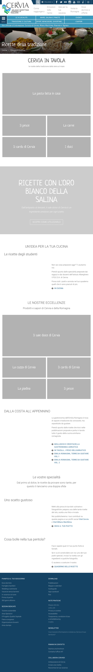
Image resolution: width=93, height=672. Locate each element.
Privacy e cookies (54, 611)
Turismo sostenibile (9, 611)
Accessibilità (52, 614)
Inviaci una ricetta (54, 665)
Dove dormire (6, 583)
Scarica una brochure (56, 649)
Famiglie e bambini (8, 586)
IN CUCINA (58, 288)
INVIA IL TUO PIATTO (63, 526)
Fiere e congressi (8, 619)
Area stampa (6, 625)
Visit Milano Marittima (62, 522)
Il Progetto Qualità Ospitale (11, 617)
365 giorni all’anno (8, 600)
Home (4, 50)
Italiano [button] (48, 2)
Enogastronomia (18, 50)
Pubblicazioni (53, 583)
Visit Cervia (84, 519)
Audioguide (52, 589)
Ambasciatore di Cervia (56, 662)
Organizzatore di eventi (10, 622)
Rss (49, 595)
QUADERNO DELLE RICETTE (66, 566)
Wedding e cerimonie (9, 589)
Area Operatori (7, 614)
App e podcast (53, 592)
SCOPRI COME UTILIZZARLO (46, 222)
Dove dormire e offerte (85, 10)
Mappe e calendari (55, 586)
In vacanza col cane (9, 595)
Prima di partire (7, 597)
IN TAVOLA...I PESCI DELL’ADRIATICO (70, 450)
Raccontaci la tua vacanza (58, 668)
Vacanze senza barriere (10, 592)
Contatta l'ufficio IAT (55, 652)
